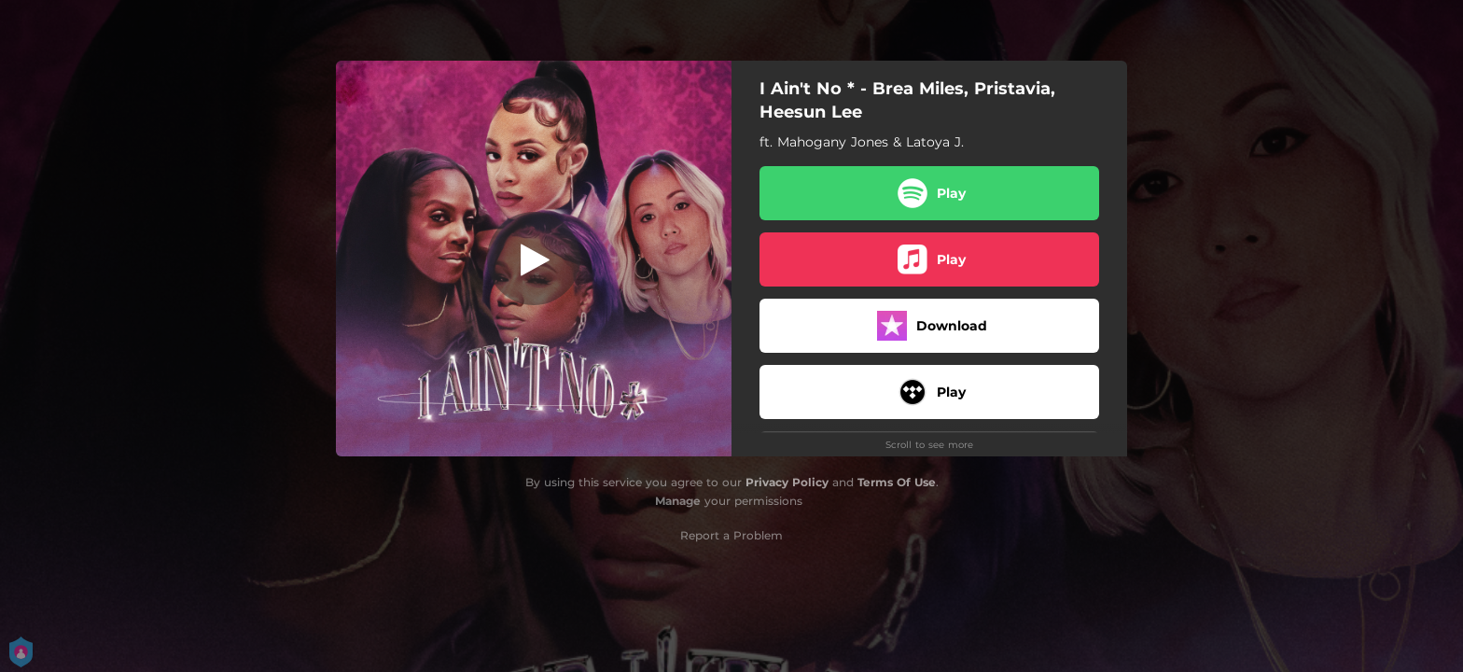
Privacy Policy (787, 482)
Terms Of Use (896, 482)
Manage (678, 501)
